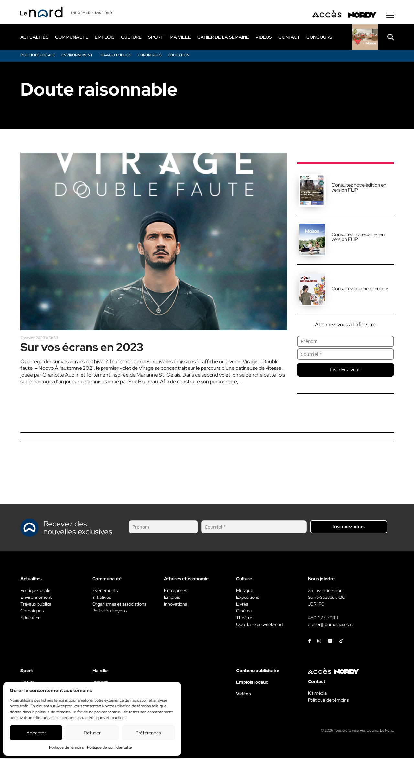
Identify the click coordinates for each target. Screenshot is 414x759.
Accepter (36, 733)
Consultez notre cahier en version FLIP (358, 237)
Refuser (92, 733)
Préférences (148, 733)
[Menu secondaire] (390, 15)
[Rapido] (365, 38)
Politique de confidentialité (109, 747)
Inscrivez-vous (345, 370)
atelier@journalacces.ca (331, 625)
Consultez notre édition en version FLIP (359, 188)
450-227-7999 (323, 618)
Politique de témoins (66, 747)
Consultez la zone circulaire (360, 289)
